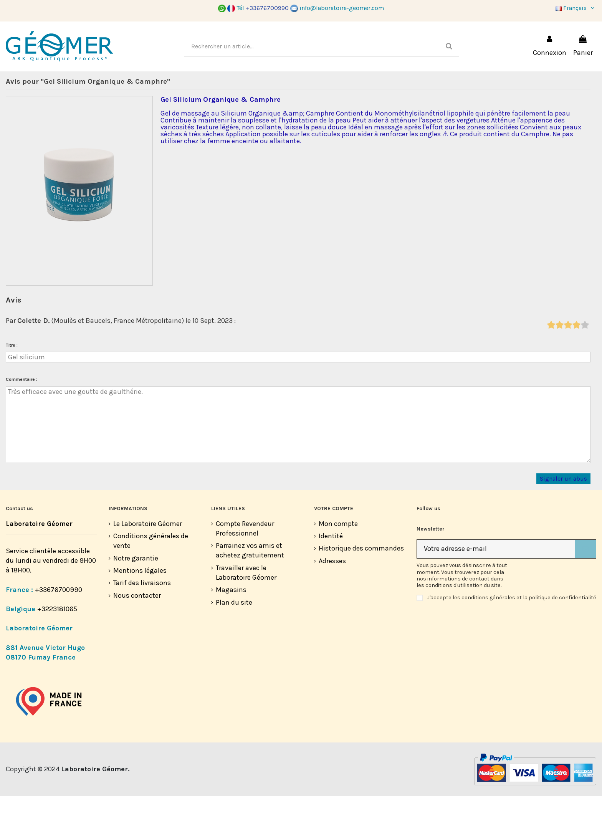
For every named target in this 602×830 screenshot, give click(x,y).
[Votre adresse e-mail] (496, 583)
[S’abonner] (585, 583)
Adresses (332, 594)
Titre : (12, 379)
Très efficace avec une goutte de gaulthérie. (298, 458)
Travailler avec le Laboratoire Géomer (246, 606)
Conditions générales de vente (150, 574)
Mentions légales (140, 604)
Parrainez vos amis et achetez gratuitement (250, 584)
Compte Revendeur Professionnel (245, 562)
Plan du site (234, 636)
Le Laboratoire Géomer (147, 557)
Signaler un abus (563, 512)
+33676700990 (58, 623)
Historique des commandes (361, 582)
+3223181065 (58, 642)
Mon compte (338, 557)
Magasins (231, 623)
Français (576, 8)
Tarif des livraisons (142, 616)
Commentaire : (21, 413)
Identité (331, 569)
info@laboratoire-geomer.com (337, 8)
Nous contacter (137, 629)
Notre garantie (135, 592)
